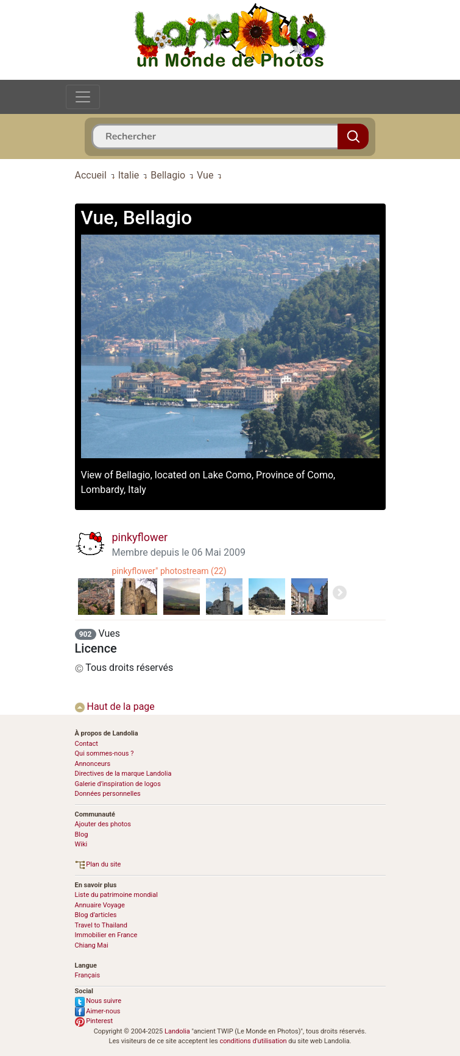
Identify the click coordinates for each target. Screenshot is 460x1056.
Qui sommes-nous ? (104, 753)
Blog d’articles (96, 915)
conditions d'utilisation (252, 1041)
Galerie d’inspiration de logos (118, 784)
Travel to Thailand (101, 925)
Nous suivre (98, 1001)
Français (88, 975)
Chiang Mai (91, 945)
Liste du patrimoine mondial (116, 895)
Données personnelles (108, 794)
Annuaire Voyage (100, 905)
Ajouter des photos (103, 824)
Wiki (81, 844)
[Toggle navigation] (83, 97)
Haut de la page (115, 706)
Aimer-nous (98, 1011)
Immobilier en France (106, 935)
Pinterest (94, 1021)
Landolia (177, 1031)
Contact (86, 744)
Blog (81, 834)
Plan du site (98, 864)
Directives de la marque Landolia (123, 774)
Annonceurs (93, 764)
